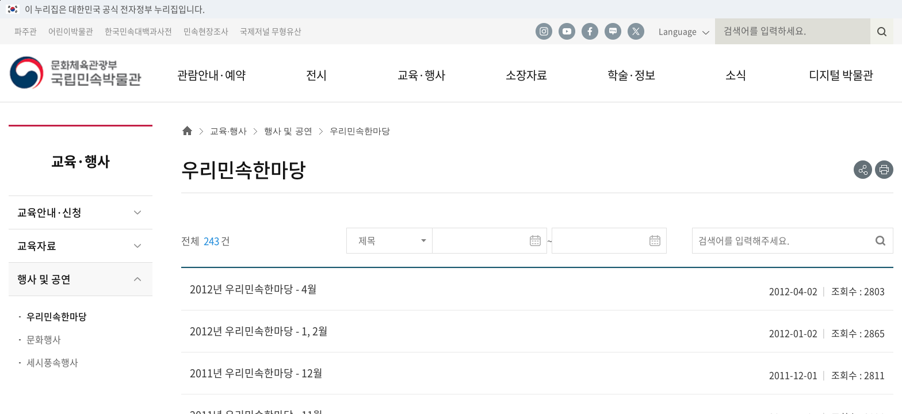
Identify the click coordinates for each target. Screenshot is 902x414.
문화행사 (43, 339)
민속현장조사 (206, 31)
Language (678, 31)
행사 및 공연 (44, 279)
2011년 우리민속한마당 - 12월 (256, 373)
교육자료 (36, 246)
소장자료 (526, 75)
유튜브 (566, 31)
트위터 (635, 31)
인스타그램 (543, 31)
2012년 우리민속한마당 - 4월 (253, 289)
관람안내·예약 (211, 75)
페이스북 (589, 31)
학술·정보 (631, 75)
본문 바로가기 (0, 0)
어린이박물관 (70, 31)
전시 (316, 75)
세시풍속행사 (52, 362)
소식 (735, 75)
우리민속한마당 (56, 316)
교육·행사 (421, 75)
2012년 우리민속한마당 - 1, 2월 (259, 331)
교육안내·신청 (49, 212)
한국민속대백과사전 (138, 31)
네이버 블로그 (612, 31)
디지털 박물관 (841, 75)
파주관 (25, 31)
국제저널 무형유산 (270, 31)
